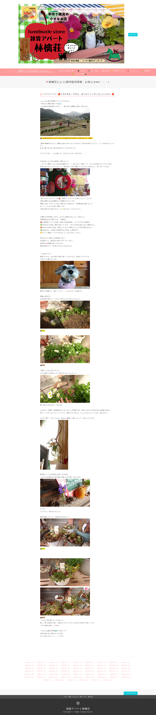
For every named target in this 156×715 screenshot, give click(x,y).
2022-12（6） (126, 670)
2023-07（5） (42, 670)
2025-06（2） (114, 661)
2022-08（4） (66, 673)
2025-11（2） (66, 661)
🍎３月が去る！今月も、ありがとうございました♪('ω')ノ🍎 (86, 93)
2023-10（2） (114, 667)
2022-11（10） (29, 673)
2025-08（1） (90, 661)
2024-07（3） (30, 667)
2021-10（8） (78, 676)
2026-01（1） (54, 661)
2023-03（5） (90, 670)
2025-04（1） (30, 664)
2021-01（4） (96, 679)
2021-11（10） (66, 676)
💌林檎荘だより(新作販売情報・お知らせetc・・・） (36, 69)
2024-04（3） (66, 667)
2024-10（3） (102, 664)
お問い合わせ (131, 34)
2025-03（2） (42, 664)
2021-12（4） (53, 676)
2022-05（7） (102, 673)
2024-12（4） (78, 664)
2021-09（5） (90, 676)
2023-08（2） (30, 670)
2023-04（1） (78, 670)
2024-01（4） (78, 667)
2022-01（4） (41, 676)
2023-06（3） (54, 670)
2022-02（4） (29, 676)
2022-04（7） (114, 673)
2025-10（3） (78, 661)
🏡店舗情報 (146, 69)
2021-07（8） (114, 676)
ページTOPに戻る (130, 692)
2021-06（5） (126, 676)
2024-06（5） (42, 667)
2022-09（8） (54, 673)
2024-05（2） (54, 667)
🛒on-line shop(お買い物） (65, 69)
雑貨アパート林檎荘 (78, 707)
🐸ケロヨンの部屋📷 (79, 72)
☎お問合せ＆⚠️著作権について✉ (113, 69)
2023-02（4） (102, 670)
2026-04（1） (30, 661)
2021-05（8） (48, 679)
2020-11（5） (108, 679)
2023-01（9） (114, 670)
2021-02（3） (84, 679)
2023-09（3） (126, 667)
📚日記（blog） (93, 69)
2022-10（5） (42, 673)
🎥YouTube (82, 69)
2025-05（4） (126, 661)
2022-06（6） (90, 673)
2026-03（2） (42, 661)
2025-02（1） (54, 664)
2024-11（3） (90, 664)
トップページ (10, 69)
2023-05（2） (66, 670)
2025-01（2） (66, 664)
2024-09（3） (114, 664)
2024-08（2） (126, 664)
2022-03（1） (126, 673)
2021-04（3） (60, 679)
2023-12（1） (90, 667)
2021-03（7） (72, 679)
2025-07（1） (102, 661)
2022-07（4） (78, 673)
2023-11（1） (102, 667)
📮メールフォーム (133, 69)
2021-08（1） (102, 676)
